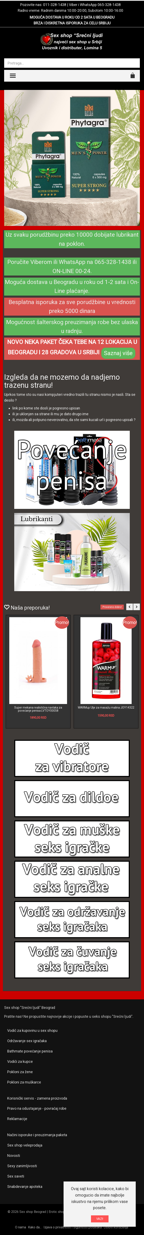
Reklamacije (17, 1119)
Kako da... (34, 1227)
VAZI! (99, 1219)
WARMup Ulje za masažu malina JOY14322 (106, 707)
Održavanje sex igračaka (27, 1041)
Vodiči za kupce (20, 1061)
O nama (20, 1227)
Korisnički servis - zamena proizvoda (37, 1098)
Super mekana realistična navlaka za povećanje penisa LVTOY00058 (38, 709)
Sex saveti (15, 1176)
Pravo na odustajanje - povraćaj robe (36, 1108)
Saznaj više (118, 353)
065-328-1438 (109, 4)
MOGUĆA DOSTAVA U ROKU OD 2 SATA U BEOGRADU (72, 17)
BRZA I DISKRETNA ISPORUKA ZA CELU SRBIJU (72, 23)
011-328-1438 (54, 4)
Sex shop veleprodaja (24, 1145)
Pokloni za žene (20, 1072)
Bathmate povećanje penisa (30, 1051)
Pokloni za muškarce (24, 1082)
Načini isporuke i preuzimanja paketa (37, 1135)
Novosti (13, 1155)
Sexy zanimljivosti (22, 1166)
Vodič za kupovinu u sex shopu (32, 1030)
